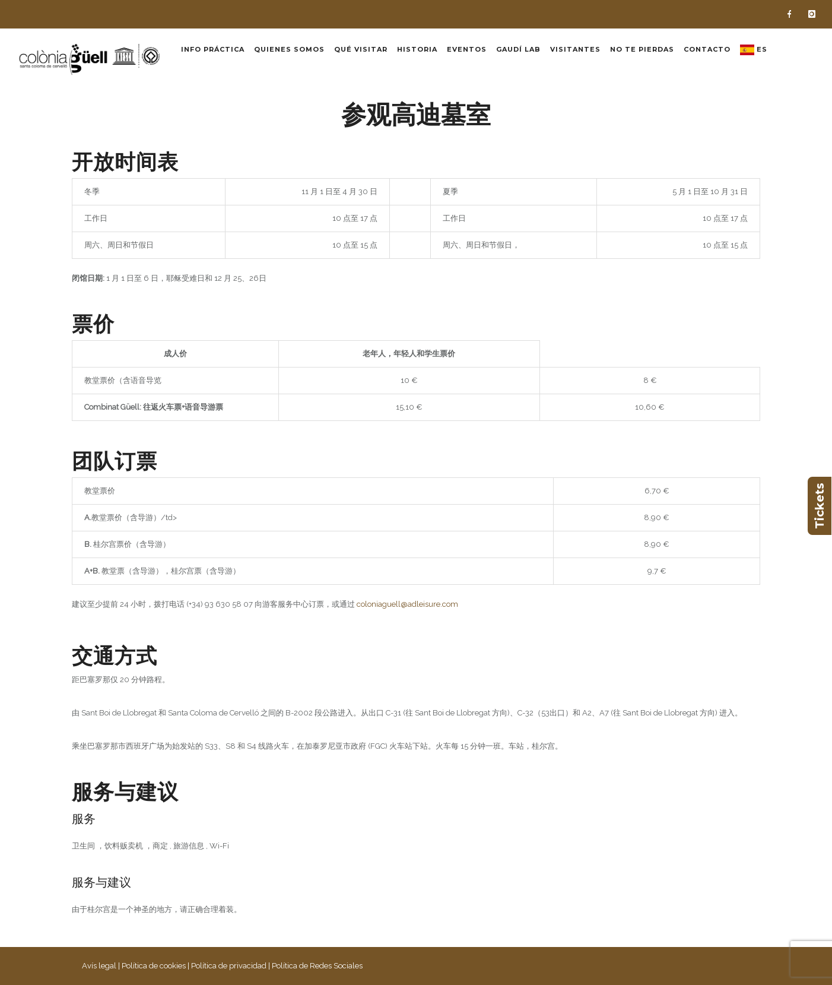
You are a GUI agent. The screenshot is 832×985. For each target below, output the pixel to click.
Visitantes (575, 49)
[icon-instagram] (812, 14)
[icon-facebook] (792, 14)
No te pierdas (642, 49)
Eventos (467, 49)
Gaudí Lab (518, 49)
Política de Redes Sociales (317, 965)
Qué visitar (361, 49)
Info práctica (212, 49)
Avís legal (99, 965)
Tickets (819, 506)
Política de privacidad (228, 965)
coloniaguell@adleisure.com (407, 604)
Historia (417, 49)
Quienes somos (289, 49)
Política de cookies (154, 965)
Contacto (707, 49)
